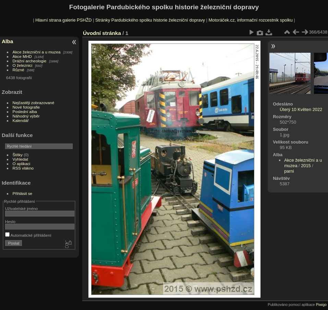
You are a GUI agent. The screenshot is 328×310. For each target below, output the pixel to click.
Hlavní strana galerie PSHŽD (63, 20)
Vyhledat (20, 159)
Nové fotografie (26, 107)
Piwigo (321, 304)
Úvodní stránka (102, 33)
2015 (306, 165)
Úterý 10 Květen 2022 (301, 109)
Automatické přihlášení (28, 235)
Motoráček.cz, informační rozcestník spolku (250, 20)
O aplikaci (22, 163)
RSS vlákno (23, 168)
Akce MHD (22, 56)
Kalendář (21, 120)
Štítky (18, 154)
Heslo (10, 221)
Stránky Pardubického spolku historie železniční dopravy (150, 20)
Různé (18, 69)
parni (289, 171)
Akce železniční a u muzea (37, 52)
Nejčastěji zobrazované (33, 102)
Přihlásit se (23, 193)
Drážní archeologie (30, 61)
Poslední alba (25, 111)
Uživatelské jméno (21, 208)
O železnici (23, 65)
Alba (7, 41)
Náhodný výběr (26, 116)
